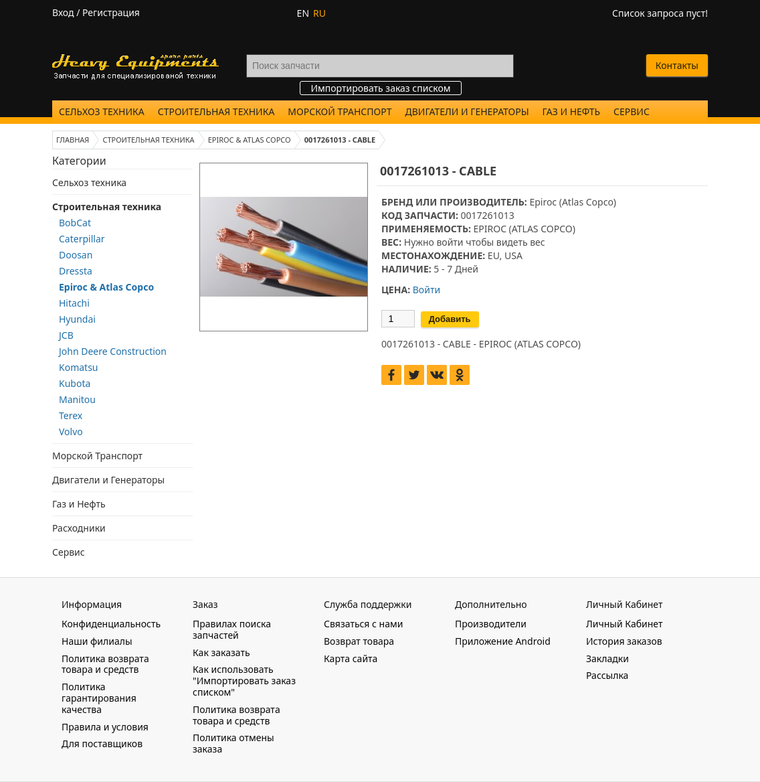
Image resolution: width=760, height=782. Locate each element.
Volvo (71, 431)
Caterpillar (82, 238)
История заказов (624, 641)
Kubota (74, 383)
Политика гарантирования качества (99, 698)
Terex (70, 415)
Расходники (79, 528)
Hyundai (77, 319)
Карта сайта (350, 658)
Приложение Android (503, 641)
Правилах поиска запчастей (232, 629)
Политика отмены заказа (233, 743)
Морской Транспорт (339, 111)
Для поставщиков (102, 743)
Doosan (75, 254)
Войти (426, 289)
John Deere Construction (113, 351)
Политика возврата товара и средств (105, 664)
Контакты (677, 65)
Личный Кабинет (624, 623)
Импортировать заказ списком (380, 88)
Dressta (75, 270)
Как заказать (221, 652)
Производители (491, 623)
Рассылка (607, 675)
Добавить (450, 319)
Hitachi (74, 303)
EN (303, 13)
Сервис (631, 111)
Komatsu (78, 367)
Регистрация (111, 12)
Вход (63, 12)
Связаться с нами (363, 623)
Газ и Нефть (571, 111)
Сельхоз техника (102, 111)
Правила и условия (105, 726)
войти (449, 242)
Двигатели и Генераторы (467, 111)
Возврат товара (359, 641)
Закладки (607, 658)
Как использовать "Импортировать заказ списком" (244, 680)
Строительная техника (216, 111)
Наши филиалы (97, 641)
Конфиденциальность (111, 623)
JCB (66, 335)
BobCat (75, 222)
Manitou (77, 399)
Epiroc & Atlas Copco (106, 287)
